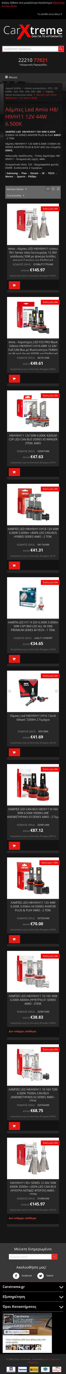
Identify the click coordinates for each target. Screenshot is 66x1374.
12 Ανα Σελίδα (15, 195)
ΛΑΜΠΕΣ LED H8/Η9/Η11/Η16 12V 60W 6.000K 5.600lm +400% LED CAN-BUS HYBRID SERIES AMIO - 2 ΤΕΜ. (33, 533)
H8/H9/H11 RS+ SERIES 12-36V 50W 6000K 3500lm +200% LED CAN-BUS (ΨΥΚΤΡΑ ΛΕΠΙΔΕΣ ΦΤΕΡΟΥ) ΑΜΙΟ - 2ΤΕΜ (33, 1188)
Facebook (22, 1276)
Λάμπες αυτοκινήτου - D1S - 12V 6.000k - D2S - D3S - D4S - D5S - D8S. (31, 90)
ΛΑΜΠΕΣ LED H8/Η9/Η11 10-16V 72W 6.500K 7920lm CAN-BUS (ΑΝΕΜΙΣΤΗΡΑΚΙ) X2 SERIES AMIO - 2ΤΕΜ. (33, 1095)
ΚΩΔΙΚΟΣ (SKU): (22, 264)
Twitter (45, 1276)
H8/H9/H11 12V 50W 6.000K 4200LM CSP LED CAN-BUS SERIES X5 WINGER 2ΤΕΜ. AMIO (33, 439)
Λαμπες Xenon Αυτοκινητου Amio (29, 93)
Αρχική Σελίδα (13, 88)
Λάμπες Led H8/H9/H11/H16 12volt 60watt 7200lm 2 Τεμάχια (33, 718)
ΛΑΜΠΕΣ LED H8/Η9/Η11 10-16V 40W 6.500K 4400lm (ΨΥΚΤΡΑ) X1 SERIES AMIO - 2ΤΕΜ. (33, 1000)
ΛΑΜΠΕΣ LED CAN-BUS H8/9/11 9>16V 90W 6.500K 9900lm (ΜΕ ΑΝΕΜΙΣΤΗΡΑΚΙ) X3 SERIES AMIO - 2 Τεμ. (33, 813)
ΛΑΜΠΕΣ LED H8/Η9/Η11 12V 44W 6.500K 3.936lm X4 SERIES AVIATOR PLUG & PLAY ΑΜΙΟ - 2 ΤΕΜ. (33, 906)
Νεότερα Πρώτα (17, 189)
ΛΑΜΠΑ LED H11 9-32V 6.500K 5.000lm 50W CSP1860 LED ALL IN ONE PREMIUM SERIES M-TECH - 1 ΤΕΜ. (33, 626)
